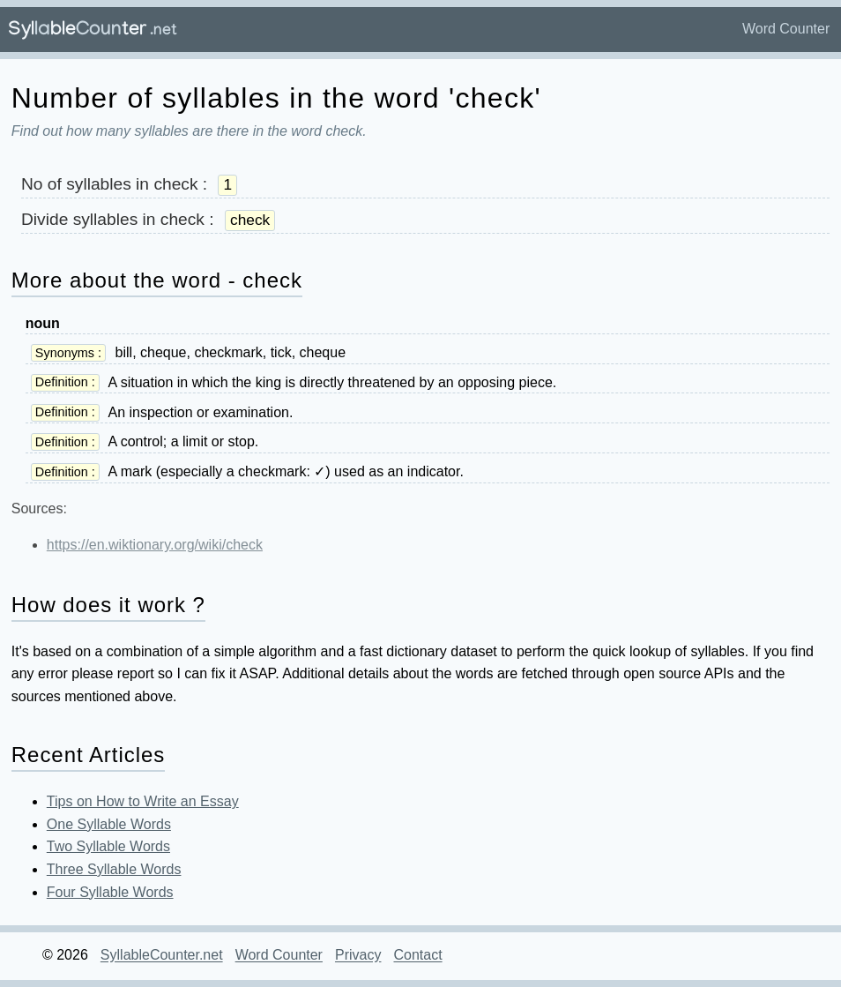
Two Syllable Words (108, 846)
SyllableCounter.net (161, 955)
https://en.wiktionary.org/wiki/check (155, 544)
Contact (417, 955)
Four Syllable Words (110, 892)
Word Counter (786, 28)
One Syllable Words (109, 824)
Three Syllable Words (114, 869)
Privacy (358, 955)
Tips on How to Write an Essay (143, 801)
